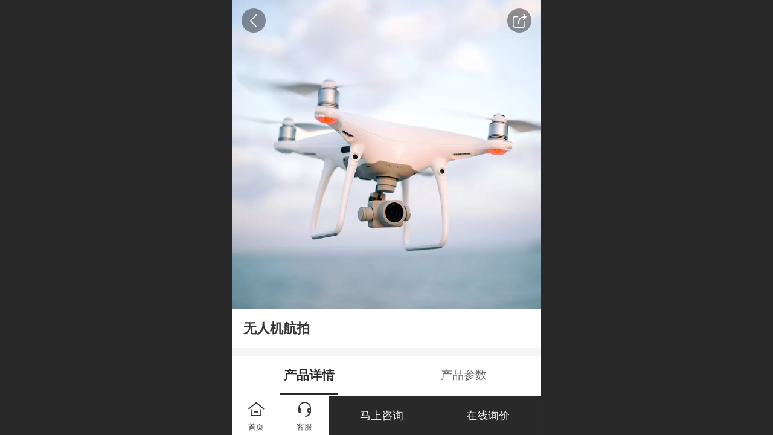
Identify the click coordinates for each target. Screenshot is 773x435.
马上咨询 (381, 416)
